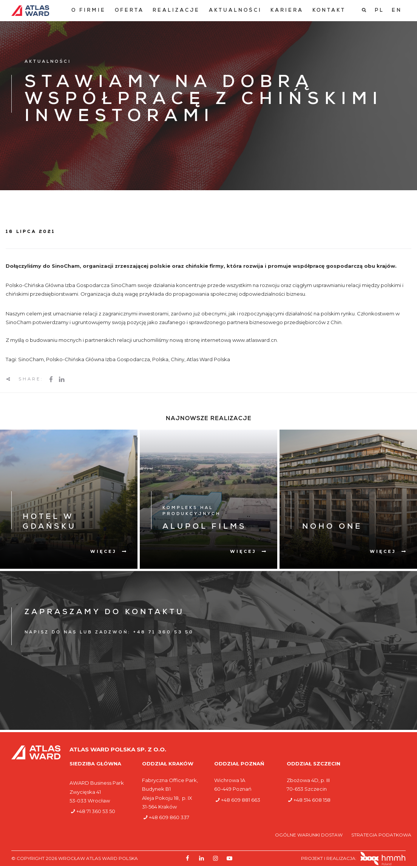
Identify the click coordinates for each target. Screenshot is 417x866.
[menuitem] (89, 10)
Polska (160, 359)
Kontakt (329, 10)
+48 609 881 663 (240, 800)
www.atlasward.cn (254, 340)
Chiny (177, 359)
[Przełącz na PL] (379, 10)
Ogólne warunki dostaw (309, 835)
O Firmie (88, 10)
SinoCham (31, 359)
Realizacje (176, 10)
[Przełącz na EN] (397, 10)
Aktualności (235, 10)
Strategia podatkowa (381, 835)
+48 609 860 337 (169, 817)
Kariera (286, 10)
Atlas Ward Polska (208, 359)
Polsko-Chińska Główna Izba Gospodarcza (98, 359)
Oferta (129, 10)
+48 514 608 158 (312, 800)
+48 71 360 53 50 (95, 811)
